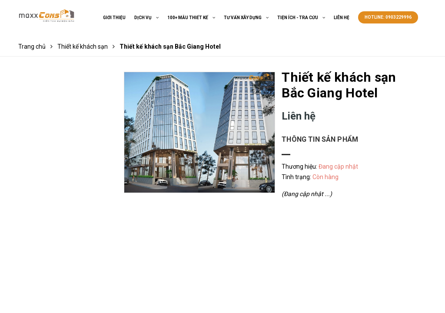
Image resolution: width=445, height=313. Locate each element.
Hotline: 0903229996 (388, 17)
